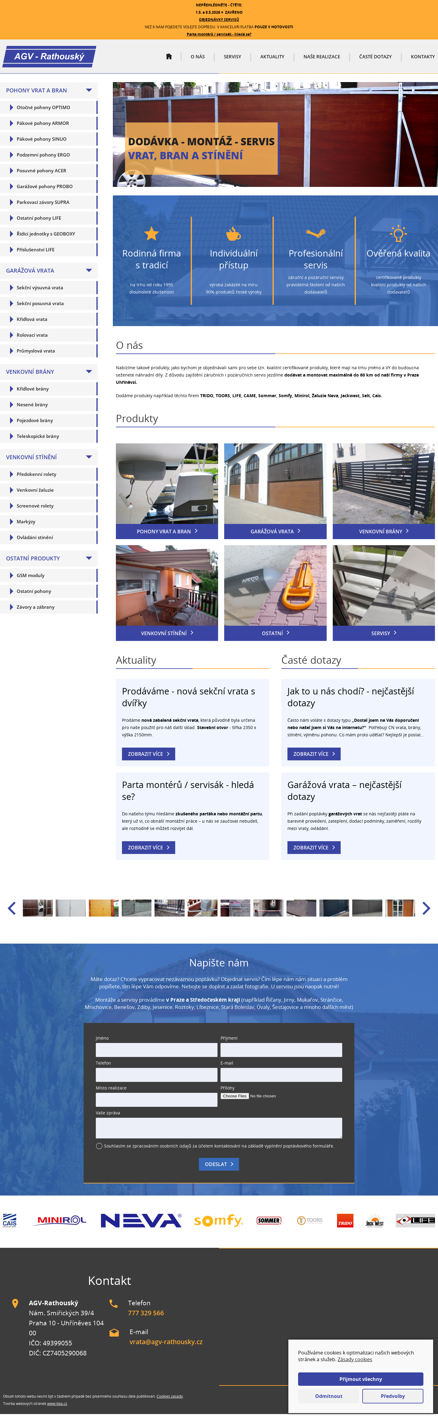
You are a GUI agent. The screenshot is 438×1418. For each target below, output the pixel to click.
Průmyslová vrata (36, 354)
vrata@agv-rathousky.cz (166, 1345)
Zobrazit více (145, 758)
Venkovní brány (30, 375)
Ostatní (272, 637)
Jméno (102, 1042)
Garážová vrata (30, 274)
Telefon (103, 1067)
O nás (198, 59)
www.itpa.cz (57, 1407)
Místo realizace (111, 1092)
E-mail (227, 1067)
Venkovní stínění (31, 460)
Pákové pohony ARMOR (43, 127)
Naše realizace (322, 59)
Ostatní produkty (33, 562)
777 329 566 (146, 1317)
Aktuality (272, 59)
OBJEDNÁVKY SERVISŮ (219, 19)
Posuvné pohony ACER (41, 174)
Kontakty (423, 59)
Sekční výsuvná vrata (40, 291)
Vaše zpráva (108, 1117)
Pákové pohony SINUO (42, 142)
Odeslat (216, 1168)
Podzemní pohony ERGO (43, 158)
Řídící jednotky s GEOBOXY (46, 237)
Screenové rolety (35, 509)
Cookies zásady (170, 1400)
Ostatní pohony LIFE (39, 222)
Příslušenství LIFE (35, 253)
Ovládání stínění (35, 541)
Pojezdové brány (35, 424)
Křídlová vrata (32, 323)
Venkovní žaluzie (35, 493)
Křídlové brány (33, 392)
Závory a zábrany (35, 610)
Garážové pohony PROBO (45, 190)
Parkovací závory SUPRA (43, 206)
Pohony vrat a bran (36, 94)
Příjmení (229, 1042)
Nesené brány (32, 408)
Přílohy (228, 1092)
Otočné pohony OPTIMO (43, 111)
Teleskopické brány (38, 440)
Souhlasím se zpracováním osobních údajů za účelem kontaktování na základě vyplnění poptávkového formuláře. (219, 1150)
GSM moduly (30, 579)
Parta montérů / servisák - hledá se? (219, 34)
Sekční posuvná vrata (40, 307)
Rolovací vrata (32, 339)
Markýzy (26, 525)
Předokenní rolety (36, 478)
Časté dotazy (375, 59)
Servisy (232, 59)
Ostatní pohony (34, 595)
